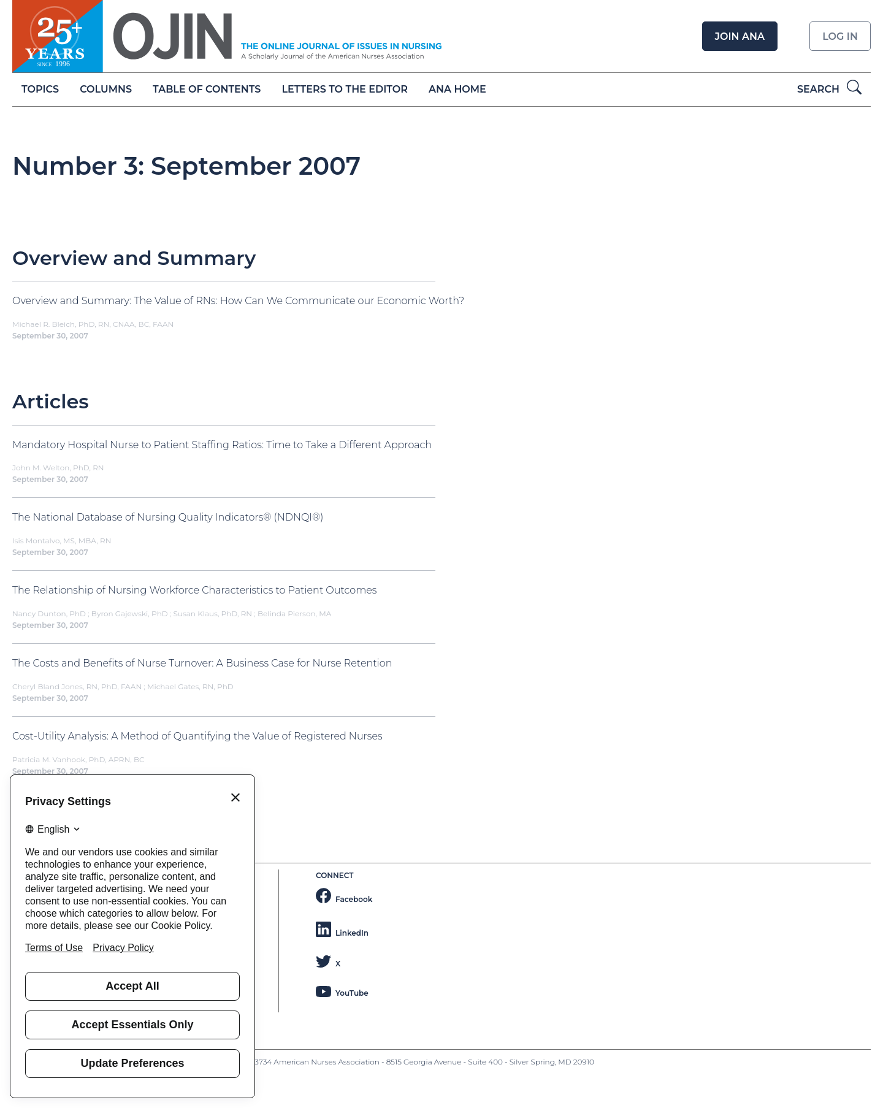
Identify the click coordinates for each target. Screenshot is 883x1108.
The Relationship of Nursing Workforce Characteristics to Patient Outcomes (194, 590)
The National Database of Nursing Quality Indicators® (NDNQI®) (168, 517)
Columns (106, 89)
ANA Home (457, 89)
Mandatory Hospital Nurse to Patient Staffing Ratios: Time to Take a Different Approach (222, 445)
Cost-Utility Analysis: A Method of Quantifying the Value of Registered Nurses (197, 736)
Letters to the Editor (345, 89)
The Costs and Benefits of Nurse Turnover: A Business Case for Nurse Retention (202, 663)
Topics (40, 89)
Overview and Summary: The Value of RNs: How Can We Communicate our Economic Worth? (238, 301)
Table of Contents (207, 89)
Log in (840, 36)
